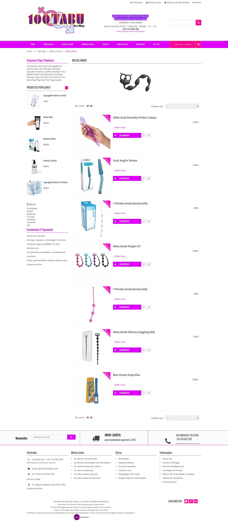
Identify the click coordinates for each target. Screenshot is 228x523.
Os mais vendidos (31, 218)
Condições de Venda (172, 470)
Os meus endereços (83, 470)
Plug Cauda (55, 80)
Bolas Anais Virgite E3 (126, 246)
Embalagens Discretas (129, 474)
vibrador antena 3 (35, 71)
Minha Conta (153, 2)
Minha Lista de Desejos (176, 2)
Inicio (30, 51)
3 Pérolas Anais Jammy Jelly (130, 289)
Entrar (197, 2)
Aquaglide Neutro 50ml (54, 95)
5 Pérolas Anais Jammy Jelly (130, 203)
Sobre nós (167, 458)
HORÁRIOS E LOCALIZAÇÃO (130, 22)
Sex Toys (42, 51)
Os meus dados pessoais (86, 474)
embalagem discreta (56, 240)
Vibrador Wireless (52, 68)
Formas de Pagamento (173, 466)
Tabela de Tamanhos (173, 478)
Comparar (136, 2)
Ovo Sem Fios (46, 77)
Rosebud (37, 74)
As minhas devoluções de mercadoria (92, 462)
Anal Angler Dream (125, 160)
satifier (48, 71)
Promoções (32, 208)
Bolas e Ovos (56, 51)
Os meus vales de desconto (87, 478)
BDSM (30, 74)
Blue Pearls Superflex (126, 375)
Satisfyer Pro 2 (59, 71)
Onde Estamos (170, 482)
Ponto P (57, 77)
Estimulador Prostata (52, 74)
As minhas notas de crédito (87, 466)
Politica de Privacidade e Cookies (178, 474)
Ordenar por (157, 106)
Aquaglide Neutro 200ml (55, 182)
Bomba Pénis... (50, 139)
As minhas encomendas (85, 458)
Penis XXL (48, 117)
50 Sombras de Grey (36, 66)
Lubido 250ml (50, 161)
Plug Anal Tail (42, 80)
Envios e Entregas (171, 462)
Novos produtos (31, 212)
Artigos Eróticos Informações (132, 478)
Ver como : (80, 106)
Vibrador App (33, 77)
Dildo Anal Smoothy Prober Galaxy (134, 117)
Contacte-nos (124, 470)
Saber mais (119, 127)
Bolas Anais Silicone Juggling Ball (134, 332)
